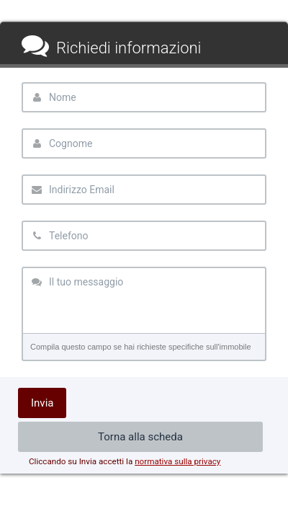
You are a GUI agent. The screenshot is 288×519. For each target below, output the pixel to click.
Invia (42, 402)
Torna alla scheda (140, 436)
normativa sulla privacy (177, 461)
